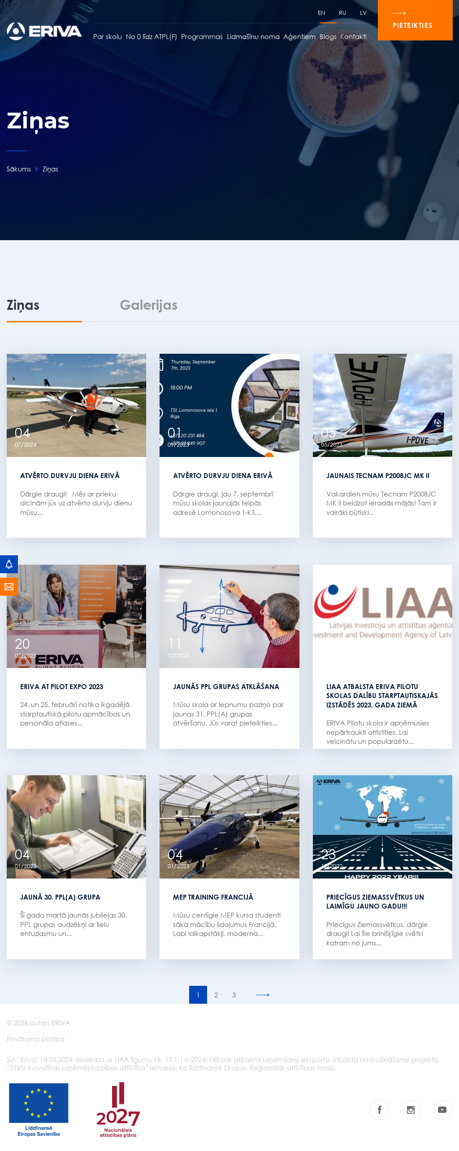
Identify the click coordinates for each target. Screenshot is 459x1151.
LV (362, 13)
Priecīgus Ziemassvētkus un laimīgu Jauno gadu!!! (375, 901)
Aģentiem (299, 37)
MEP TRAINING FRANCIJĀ (213, 897)
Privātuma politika (36, 1040)
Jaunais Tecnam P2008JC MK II (377, 475)
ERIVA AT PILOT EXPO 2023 (61, 686)
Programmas (201, 37)
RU (342, 13)
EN (321, 13)
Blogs (327, 37)
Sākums (19, 169)
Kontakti (353, 37)
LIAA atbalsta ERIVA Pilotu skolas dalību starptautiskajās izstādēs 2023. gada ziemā (382, 695)
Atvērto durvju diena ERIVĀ (70, 475)
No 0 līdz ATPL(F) (151, 37)
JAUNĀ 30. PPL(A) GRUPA (60, 897)
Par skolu (107, 37)
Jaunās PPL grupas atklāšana (226, 686)
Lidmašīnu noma (252, 37)
